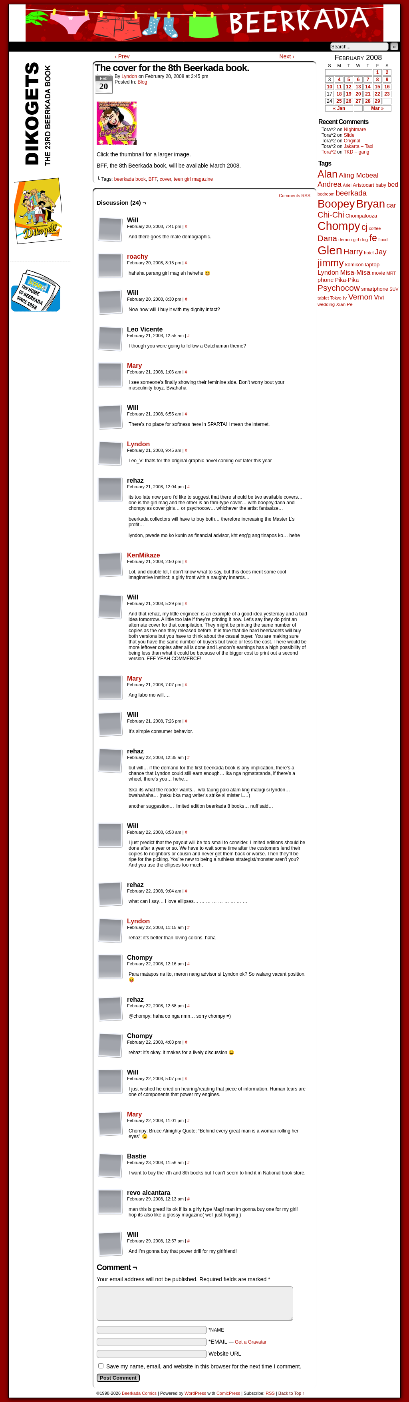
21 (367, 94)
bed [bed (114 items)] (392, 184)
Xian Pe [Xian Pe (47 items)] (344, 304)
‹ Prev (122, 56)
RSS (270, 1393)
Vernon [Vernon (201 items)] (360, 297)
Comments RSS (294, 195)
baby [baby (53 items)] (380, 185)
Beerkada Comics (204, 23)
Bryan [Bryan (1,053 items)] (370, 204)
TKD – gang (356, 152)
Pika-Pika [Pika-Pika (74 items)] (347, 280)
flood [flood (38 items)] (382, 239)
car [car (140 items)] (391, 205)
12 (348, 87)
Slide (349, 135)
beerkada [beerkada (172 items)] (351, 193)
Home (20, 46)
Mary (134, 365)
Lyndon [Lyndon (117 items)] (328, 272)
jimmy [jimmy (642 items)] (331, 262)
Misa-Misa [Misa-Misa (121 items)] (355, 272)
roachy (137, 256)
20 (358, 94)
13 (358, 87)
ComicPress (228, 1393)
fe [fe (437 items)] (373, 238)
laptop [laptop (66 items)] (372, 265)
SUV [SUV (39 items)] (393, 289)
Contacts (98, 46)
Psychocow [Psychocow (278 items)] (339, 287)
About (43, 46)
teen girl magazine (193, 179)
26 (348, 101)
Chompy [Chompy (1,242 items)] (339, 226)
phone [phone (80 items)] (326, 280)
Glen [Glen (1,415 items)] (330, 250)
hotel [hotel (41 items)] (368, 252)
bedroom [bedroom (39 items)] (326, 194)
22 (377, 94)
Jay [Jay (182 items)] (381, 252)
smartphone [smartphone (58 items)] (374, 289)
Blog (142, 82)
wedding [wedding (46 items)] (326, 304)
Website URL (224, 1353)
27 (358, 101)
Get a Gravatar (250, 1342)
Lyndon (129, 76)
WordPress (195, 1393)
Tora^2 (329, 152)
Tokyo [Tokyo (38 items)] (335, 298)
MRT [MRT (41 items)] (391, 273)
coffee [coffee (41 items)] (375, 228)
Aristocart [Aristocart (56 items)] (363, 185)
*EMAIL (237, 1341)
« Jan (339, 108)
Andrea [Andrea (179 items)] (329, 184)
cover (165, 179)
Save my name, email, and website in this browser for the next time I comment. (204, 1366)
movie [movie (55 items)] (378, 273)
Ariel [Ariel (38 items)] (347, 185)
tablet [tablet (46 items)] (323, 297)
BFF (153, 179)
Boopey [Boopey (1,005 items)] (336, 204)
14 (367, 87)
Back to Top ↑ (291, 1393)
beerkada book (130, 179)
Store (68, 46)
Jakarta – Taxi (358, 146)
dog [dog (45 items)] (364, 239)
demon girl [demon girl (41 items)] (348, 239)
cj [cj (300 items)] (364, 227)
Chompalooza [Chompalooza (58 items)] (361, 216)
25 (338, 101)
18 (338, 94)
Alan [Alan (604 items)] (328, 174)
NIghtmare (355, 129)
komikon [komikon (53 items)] (354, 265)
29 (377, 101)
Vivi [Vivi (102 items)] (379, 297)
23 (386, 94)
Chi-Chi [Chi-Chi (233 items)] (331, 214)
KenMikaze (143, 555)
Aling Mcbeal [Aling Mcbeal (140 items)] (358, 175)
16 (386, 87)
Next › (286, 56)
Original (352, 141)
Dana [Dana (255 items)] (327, 238)
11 (338, 87)
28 (367, 101)
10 (329, 87)
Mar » (377, 108)
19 (348, 94)
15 (377, 87)
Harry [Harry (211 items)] (353, 251)
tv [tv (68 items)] (345, 298)
